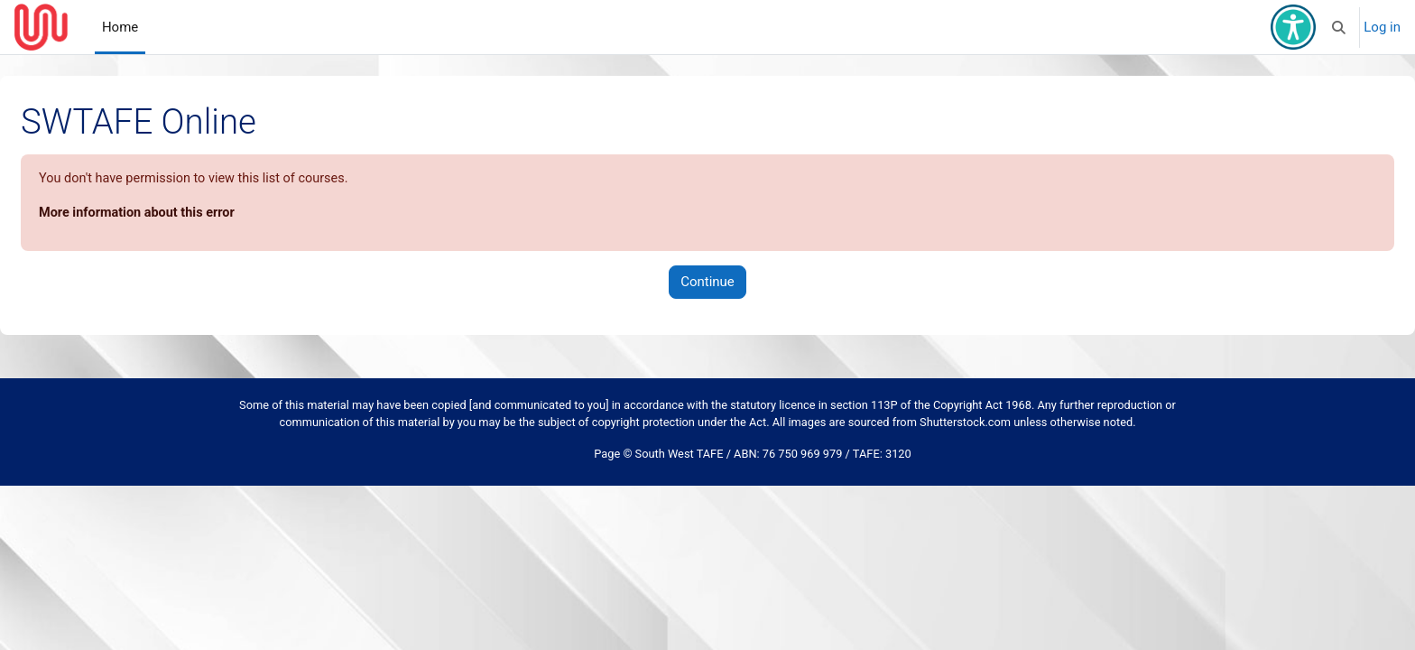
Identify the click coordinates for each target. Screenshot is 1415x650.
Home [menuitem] (120, 27)
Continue (707, 283)
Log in (1382, 27)
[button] (1339, 27)
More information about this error (183, 214)
